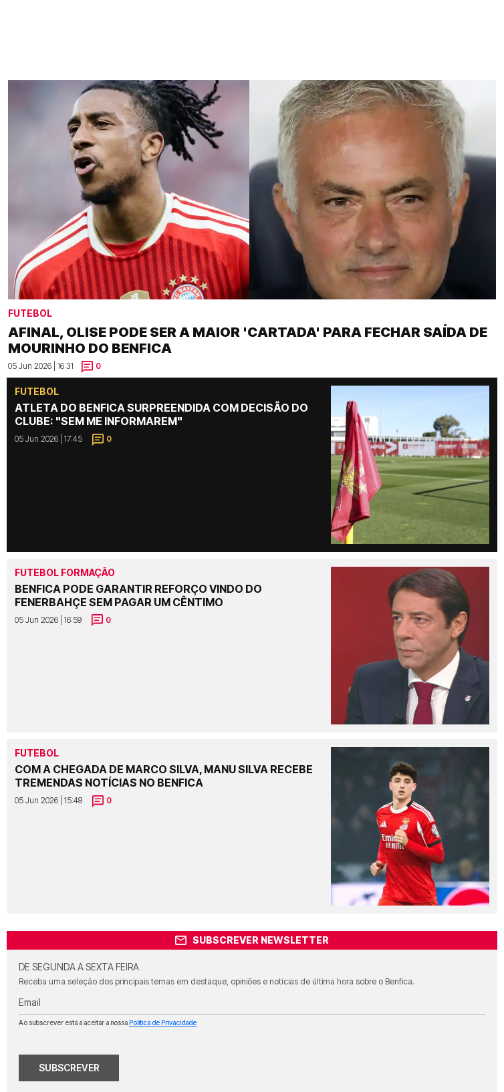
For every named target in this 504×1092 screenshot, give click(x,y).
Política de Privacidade (163, 1022)
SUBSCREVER (69, 1067)
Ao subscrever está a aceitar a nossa (108, 1022)
